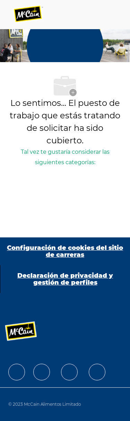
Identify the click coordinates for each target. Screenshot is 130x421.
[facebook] (16, 372)
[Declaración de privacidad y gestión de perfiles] (65, 279)
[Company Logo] (28, 14)
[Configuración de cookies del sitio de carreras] (65, 251)
